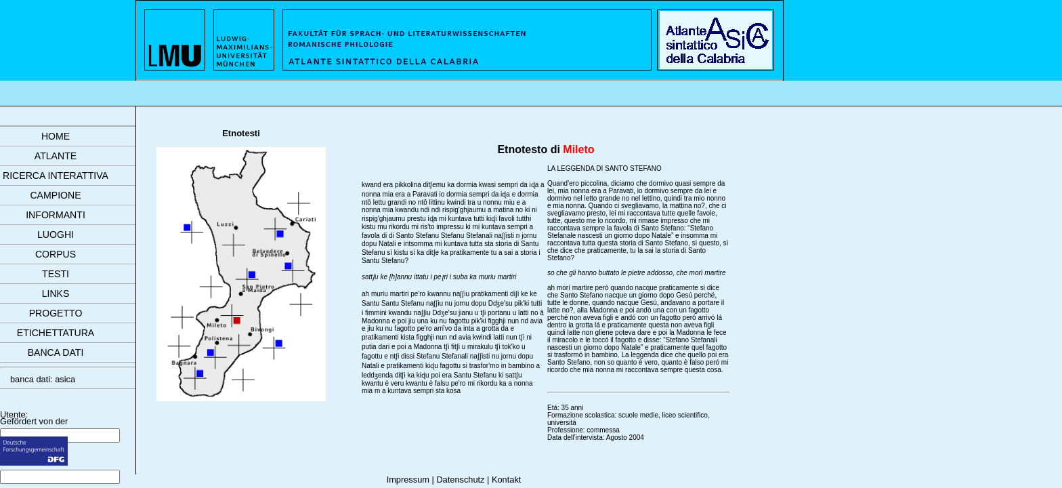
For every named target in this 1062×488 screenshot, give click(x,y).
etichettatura (55, 332)
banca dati (56, 352)
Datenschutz (460, 479)
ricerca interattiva (55, 175)
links (56, 293)
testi (55, 273)
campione (55, 195)
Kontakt (506, 479)
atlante (56, 155)
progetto (56, 313)
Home (55, 136)
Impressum (408, 479)
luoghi (55, 234)
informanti (55, 214)
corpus (55, 254)
